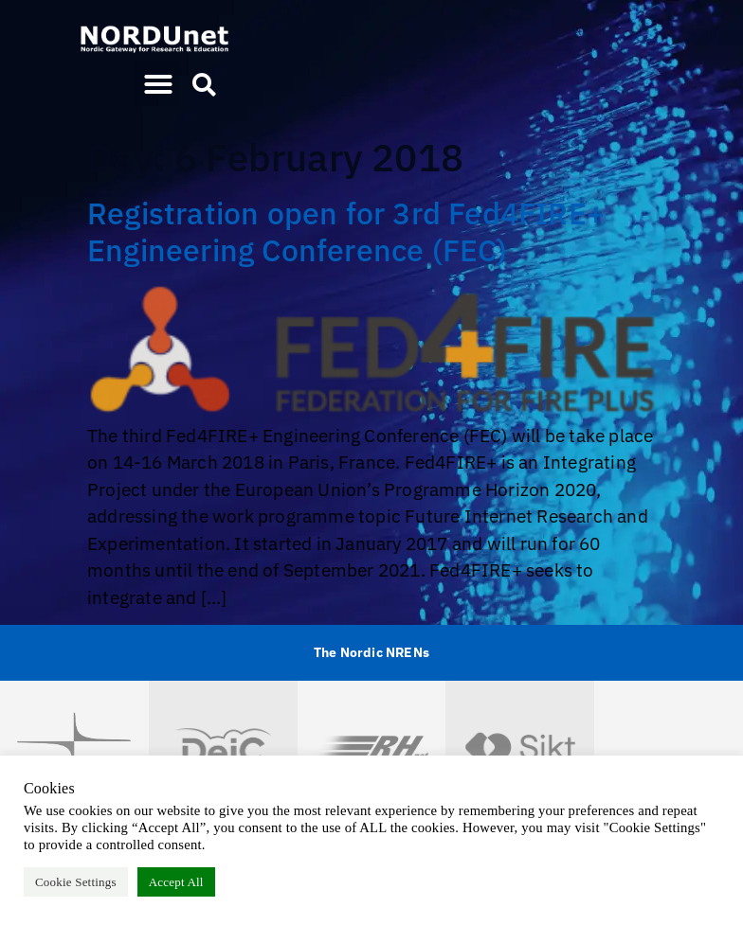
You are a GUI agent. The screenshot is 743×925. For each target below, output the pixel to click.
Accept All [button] (176, 882)
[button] (158, 84)
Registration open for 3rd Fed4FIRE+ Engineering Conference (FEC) (346, 231)
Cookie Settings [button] (76, 882)
